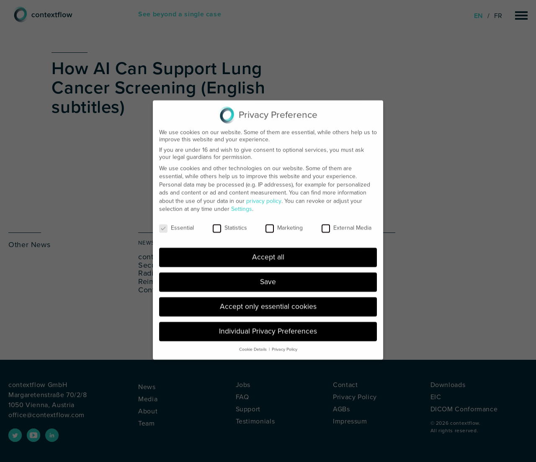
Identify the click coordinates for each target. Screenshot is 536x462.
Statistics (230, 222)
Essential (176, 222)
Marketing (284, 222)
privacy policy (263, 195)
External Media (346, 222)
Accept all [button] (268, 252)
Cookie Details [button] (253, 344)
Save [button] (268, 276)
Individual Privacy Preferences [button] (268, 326)
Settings (241, 203)
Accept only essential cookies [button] (268, 301)
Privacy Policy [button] (284, 344)
